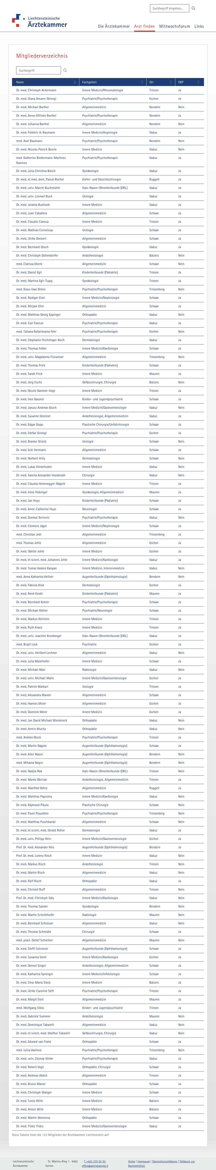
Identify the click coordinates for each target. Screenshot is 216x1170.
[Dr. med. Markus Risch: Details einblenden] (30, 864)
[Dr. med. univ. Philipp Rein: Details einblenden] (33, 839)
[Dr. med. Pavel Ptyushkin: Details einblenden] (31, 813)
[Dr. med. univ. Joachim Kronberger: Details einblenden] (38, 636)
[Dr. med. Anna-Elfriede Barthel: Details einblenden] (35, 115)
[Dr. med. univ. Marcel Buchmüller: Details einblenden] (37, 188)
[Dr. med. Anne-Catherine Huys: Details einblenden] (35, 509)
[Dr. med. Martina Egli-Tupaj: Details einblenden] (33, 281)
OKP (181, 82)
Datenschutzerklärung (165, 1161)
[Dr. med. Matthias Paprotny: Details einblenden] (33, 796)
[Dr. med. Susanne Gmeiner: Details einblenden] (33, 416)
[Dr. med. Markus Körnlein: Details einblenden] (32, 619)
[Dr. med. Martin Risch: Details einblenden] (30, 872)
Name (20, 82)
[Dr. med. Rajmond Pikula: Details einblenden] (31, 805)
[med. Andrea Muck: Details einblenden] (28, 737)
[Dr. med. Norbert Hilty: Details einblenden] (30, 458)
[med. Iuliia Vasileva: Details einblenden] (28, 1050)
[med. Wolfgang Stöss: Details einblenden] (29, 1008)
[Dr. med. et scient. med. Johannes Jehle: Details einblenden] (41, 560)
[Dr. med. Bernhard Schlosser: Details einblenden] (34, 923)
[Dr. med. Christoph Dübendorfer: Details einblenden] (36, 255)
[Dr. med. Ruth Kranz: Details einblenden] (28, 627)
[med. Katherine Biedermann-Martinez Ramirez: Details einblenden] (45, 160)
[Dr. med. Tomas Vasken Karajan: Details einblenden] (36, 568)
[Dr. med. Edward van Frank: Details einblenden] (33, 1041)
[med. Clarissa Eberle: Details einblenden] (28, 264)
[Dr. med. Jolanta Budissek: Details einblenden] (32, 205)
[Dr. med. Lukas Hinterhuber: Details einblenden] (33, 467)
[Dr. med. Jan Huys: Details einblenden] (27, 500)
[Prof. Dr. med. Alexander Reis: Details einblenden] (34, 847)
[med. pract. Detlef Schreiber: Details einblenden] (34, 940)
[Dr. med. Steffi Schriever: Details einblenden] (31, 948)
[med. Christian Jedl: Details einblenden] (28, 534)
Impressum (144, 1161)
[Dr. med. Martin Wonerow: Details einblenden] (32, 1118)
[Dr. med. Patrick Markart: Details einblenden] (31, 686)
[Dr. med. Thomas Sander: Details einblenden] (31, 906)
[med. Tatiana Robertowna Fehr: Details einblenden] (35, 331)
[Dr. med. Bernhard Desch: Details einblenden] (31, 247)
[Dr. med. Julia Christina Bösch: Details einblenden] (35, 171)
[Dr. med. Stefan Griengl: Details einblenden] (31, 433)
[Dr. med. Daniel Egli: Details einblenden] (28, 272)
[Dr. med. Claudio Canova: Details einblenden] (31, 221)
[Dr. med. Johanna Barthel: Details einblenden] (32, 124)
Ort (152, 82)
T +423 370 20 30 (95, 1161)
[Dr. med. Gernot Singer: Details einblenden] (30, 965)
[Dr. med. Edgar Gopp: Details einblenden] (29, 424)
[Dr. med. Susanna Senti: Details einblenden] (30, 957)
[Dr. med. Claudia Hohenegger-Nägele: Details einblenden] (40, 484)
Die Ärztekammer (114, 26)
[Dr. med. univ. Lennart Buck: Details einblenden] (33, 196)
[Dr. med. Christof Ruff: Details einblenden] (30, 889)
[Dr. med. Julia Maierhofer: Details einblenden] (32, 661)
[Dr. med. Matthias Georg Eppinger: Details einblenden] (37, 314)
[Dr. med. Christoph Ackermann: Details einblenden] (35, 90)
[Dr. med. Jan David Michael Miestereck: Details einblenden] (41, 720)
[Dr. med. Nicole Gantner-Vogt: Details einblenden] (35, 391)
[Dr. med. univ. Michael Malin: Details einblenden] (34, 678)
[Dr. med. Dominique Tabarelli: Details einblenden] (34, 1025)
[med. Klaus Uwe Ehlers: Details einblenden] (30, 289)
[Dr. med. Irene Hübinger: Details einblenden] (31, 492)
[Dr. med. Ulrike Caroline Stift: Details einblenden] (34, 991)
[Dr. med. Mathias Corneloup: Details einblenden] (34, 230)
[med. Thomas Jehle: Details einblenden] (28, 543)
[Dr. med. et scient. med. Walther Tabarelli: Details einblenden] (42, 1033)
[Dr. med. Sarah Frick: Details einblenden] (28, 374)
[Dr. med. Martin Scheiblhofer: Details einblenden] (34, 915)
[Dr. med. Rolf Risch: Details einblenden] (28, 881)
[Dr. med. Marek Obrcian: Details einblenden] (31, 779)
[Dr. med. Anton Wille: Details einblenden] (29, 1109)
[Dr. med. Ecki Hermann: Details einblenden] (30, 450)
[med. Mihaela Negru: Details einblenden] (29, 763)
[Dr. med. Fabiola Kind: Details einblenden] (29, 585)
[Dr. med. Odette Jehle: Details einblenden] (29, 551)
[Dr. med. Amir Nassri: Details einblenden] (29, 754)
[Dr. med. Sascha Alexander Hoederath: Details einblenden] (40, 475)
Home (131, 1161)
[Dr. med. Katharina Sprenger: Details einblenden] (34, 974)
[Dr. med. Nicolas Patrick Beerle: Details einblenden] (35, 149)
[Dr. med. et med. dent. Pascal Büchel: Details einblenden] (39, 179)
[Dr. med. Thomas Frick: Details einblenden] (30, 365)
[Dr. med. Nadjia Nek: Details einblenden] (28, 771)
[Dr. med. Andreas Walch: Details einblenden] (31, 1075)
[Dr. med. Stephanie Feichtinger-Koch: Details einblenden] (40, 340)
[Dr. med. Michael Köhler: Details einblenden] (31, 610)
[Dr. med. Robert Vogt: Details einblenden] (29, 1067)
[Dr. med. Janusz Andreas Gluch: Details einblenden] (35, 407)
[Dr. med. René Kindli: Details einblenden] (29, 593)
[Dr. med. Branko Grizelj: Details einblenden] (30, 441)
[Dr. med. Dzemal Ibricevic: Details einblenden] (32, 517)
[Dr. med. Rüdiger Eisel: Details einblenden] (30, 298)
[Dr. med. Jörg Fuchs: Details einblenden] (28, 382)
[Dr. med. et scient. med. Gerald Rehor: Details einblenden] (40, 830)
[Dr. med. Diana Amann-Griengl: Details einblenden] (35, 98)
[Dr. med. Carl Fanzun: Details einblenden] (29, 323)
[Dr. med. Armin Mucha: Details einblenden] (30, 729)
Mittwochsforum (174, 26)
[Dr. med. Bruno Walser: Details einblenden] (30, 1084)
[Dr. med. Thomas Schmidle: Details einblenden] (33, 932)
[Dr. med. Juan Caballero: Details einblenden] (31, 213)
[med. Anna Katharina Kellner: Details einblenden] (34, 577)
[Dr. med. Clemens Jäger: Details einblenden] (31, 526)
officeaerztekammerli (95, 1165)
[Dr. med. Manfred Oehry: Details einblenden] (31, 788)
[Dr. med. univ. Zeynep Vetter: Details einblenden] (34, 1058)
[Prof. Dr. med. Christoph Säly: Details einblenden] (34, 898)
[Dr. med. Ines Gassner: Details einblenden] (29, 399)
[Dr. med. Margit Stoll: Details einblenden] (29, 999)
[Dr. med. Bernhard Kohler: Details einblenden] (32, 602)
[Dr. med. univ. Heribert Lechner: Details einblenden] (36, 653)
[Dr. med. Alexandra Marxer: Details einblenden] (33, 695)
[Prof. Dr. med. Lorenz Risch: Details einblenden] (33, 856)
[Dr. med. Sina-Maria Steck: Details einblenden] (33, 982)
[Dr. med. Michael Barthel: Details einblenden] (32, 107)
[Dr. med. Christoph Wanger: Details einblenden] (33, 1092)
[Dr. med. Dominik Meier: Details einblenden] (31, 712)
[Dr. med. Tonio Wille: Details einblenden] (29, 1101)
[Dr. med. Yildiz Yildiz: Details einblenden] (29, 1126)
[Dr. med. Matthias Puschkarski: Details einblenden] (35, 822)
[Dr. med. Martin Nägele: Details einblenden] (31, 746)
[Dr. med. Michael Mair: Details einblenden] (30, 670)
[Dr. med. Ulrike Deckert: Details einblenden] (30, 238)
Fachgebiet (89, 82)
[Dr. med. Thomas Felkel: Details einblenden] (30, 348)
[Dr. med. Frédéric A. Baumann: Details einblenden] (35, 132)
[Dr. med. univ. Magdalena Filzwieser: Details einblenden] (39, 357)
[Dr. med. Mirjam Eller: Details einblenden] (29, 306)
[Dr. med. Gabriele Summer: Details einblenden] (32, 1016)
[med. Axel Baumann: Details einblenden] (28, 141)
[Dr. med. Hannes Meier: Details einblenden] (30, 703)
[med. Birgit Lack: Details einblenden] (26, 644)
